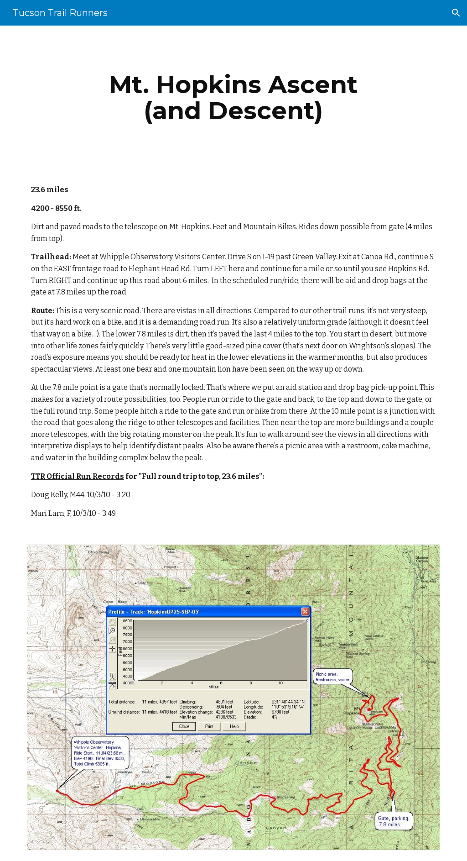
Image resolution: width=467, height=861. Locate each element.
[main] (233, 97)
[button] (456, 13)
